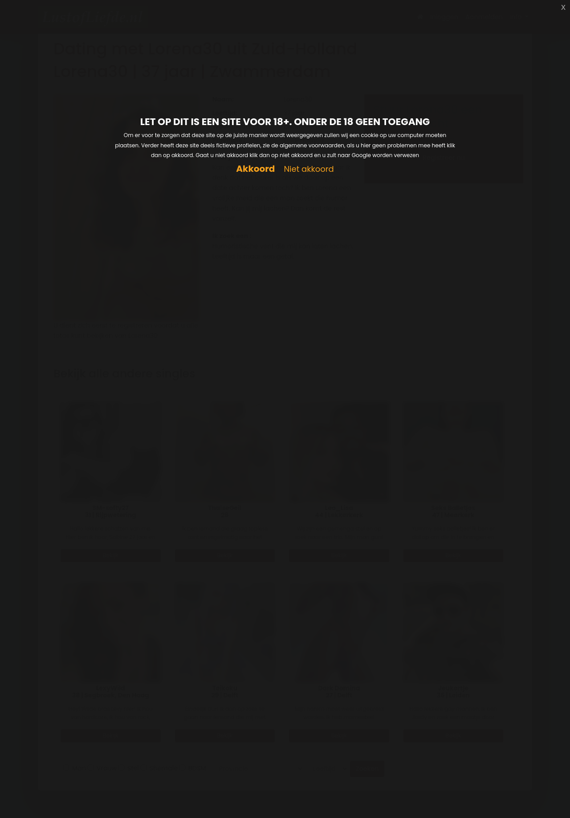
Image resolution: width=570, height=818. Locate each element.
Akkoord (255, 169)
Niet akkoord (309, 169)
